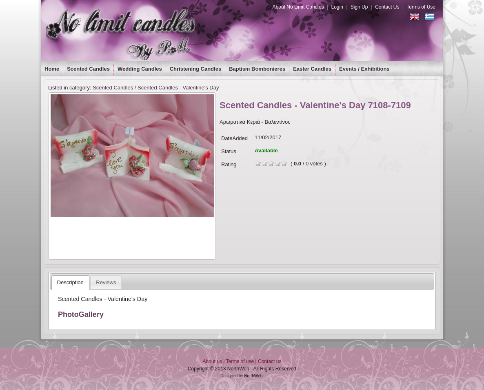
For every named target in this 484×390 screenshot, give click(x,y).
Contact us (269, 361)
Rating (229, 164)
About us (212, 361)
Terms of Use (420, 7)
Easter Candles (312, 69)
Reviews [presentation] (106, 282)
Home (51, 69)
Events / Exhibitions (364, 69)
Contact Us (387, 7)
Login (337, 7)
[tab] (70, 282)
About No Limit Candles (298, 7)
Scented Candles (88, 69)
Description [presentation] (70, 282)
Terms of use (240, 361)
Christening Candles (195, 69)
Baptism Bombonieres (257, 69)
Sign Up (359, 7)
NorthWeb (253, 376)
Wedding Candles (140, 69)
